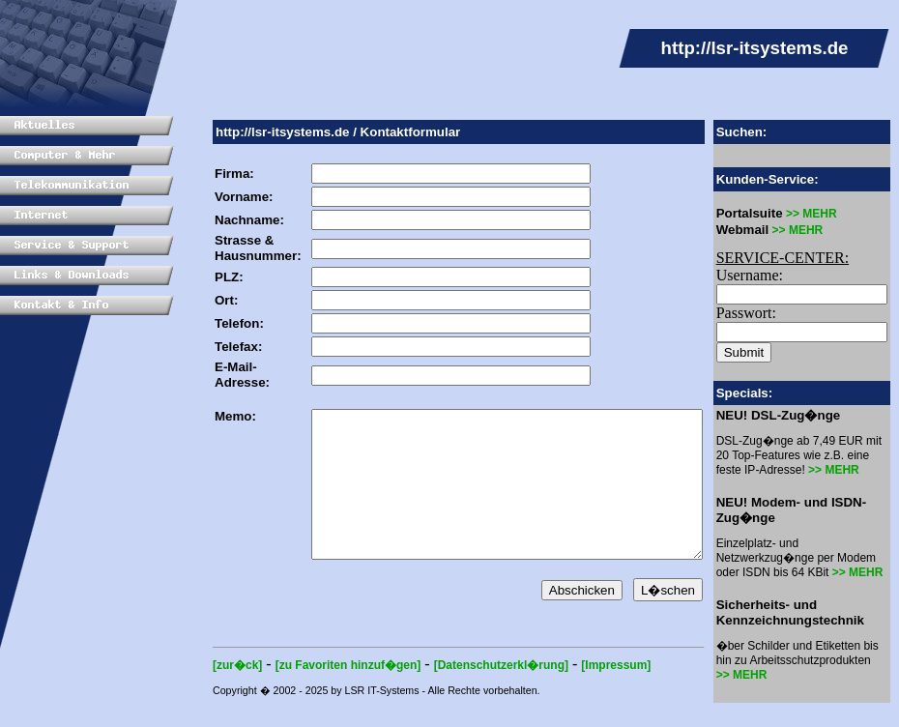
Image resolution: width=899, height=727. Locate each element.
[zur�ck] (208, 694)
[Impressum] (587, 694)
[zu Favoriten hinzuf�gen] (319, 694)
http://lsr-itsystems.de (254, 132)
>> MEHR (819, 213)
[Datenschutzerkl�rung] (472, 694)
